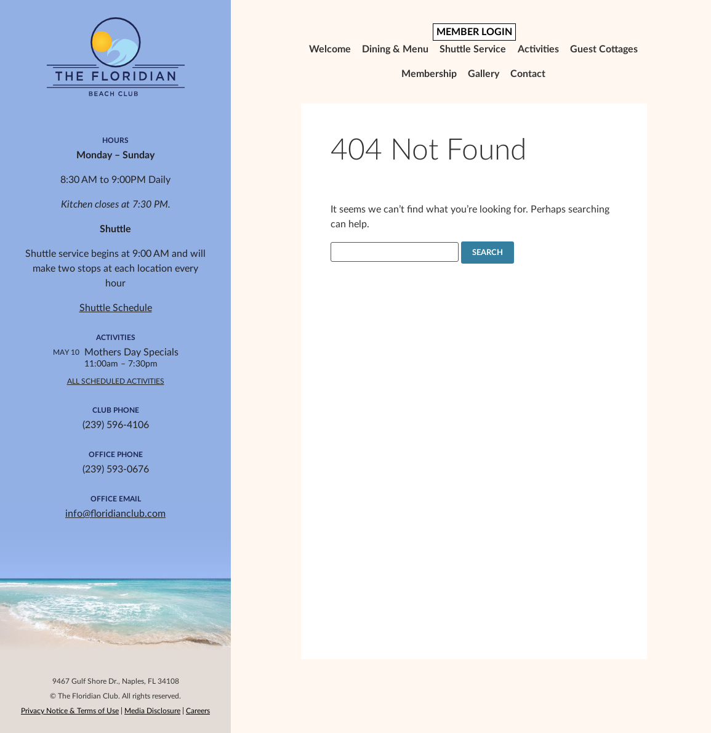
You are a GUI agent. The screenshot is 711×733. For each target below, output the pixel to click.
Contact (527, 74)
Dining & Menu (395, 49)
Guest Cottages (604, 49)
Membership (429, 74)
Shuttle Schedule (115, 308)
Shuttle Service (473, 49)
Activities (538, 49)
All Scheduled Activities (115, 381)
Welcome (330, 49)
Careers (198, 711)
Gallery (483, 74)
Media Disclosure (152, 711)
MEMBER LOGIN (474, 32)
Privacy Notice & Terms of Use (70, 711)
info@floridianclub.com (115, 514)
